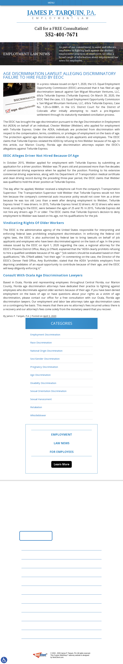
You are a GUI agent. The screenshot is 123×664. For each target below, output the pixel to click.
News (27, 598)
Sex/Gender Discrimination (45, 358)
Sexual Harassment (41, 399)
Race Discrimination (41, 342)
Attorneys (30, 572)
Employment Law (34, 563)
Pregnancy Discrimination (44, 366)
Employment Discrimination (45, 334)
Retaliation (36, 407)
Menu (51, 2)
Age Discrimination (40, 374)
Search (78, 2)
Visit (72, 2)
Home (27, 554)
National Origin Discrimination (46, 350)
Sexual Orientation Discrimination (48, 391)
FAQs (26, 581)
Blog (27, 590)
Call (59, 2)
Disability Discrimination (43, 383)
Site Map (29, 634)
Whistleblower (38, 415)
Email (66, 2)
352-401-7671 (61, 32)
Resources (30, 607)
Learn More (61, 464)
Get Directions (36, 536)
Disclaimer (30, 625)
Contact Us (31, 616)
